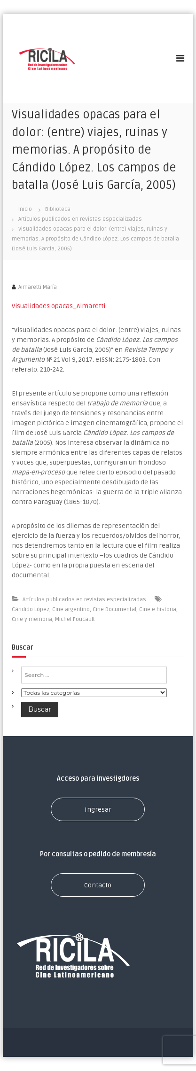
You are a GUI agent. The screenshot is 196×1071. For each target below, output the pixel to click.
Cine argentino (71, 609)
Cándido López (30, 609)
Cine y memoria (32, 619)
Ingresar (98, 810)
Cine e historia (157, 609)
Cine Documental (114, 609)
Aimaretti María (37, 287)
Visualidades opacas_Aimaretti (58, 306)
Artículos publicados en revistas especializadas (80, 219)
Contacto (97, 885)
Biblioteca (58, 209)
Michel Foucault (75, 619)
